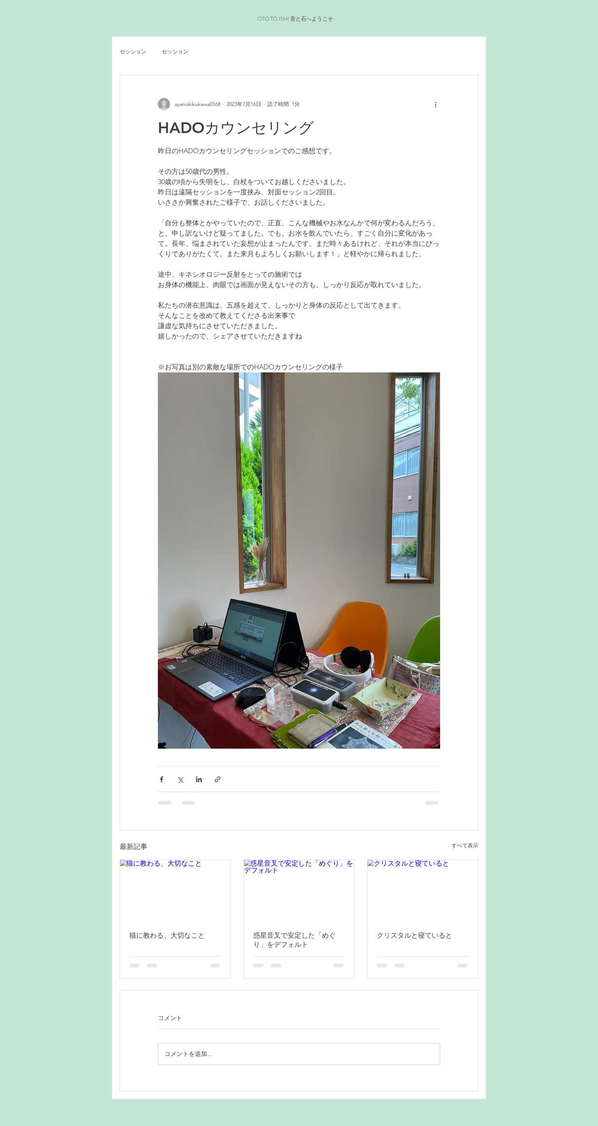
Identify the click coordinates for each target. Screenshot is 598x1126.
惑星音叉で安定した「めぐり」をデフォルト (294, 940)
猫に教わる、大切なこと (167, 935)
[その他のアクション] (435, 104)
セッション (133, 51)
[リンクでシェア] (217, 779)
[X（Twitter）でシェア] (180, 779)
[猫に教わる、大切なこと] (175, 891)
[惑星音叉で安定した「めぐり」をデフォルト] (299, 891)
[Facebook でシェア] (161, 779)
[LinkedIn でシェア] (199, 779)
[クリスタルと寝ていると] (423, 891)
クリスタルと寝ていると (414, 935)
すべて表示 (465, 845)
